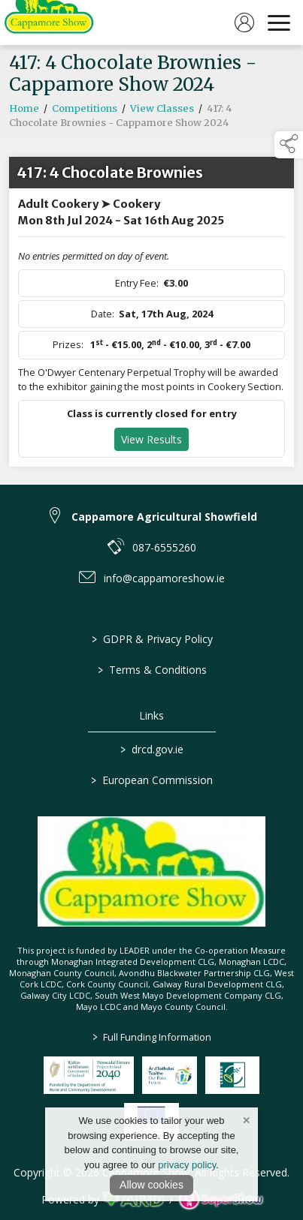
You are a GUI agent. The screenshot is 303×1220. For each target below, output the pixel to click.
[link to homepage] (49, 22)
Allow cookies (151, 1185)
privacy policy (187, 1164)
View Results (151, 444)
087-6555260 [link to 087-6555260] (164, 547)
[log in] (244, 23)
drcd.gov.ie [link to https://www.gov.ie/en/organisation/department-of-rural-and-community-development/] (151, 749)
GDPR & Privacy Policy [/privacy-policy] (151, 639)
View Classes (162, 113)
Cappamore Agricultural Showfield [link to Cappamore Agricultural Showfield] (164, 516)
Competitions (84, 113)
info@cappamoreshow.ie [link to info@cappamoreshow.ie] (164, 578)
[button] (288, 144)
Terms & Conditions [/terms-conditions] (151, 669)
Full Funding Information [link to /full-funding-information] (151, 1037)
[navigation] (279, 22)
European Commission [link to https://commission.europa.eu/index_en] (152, 780)
